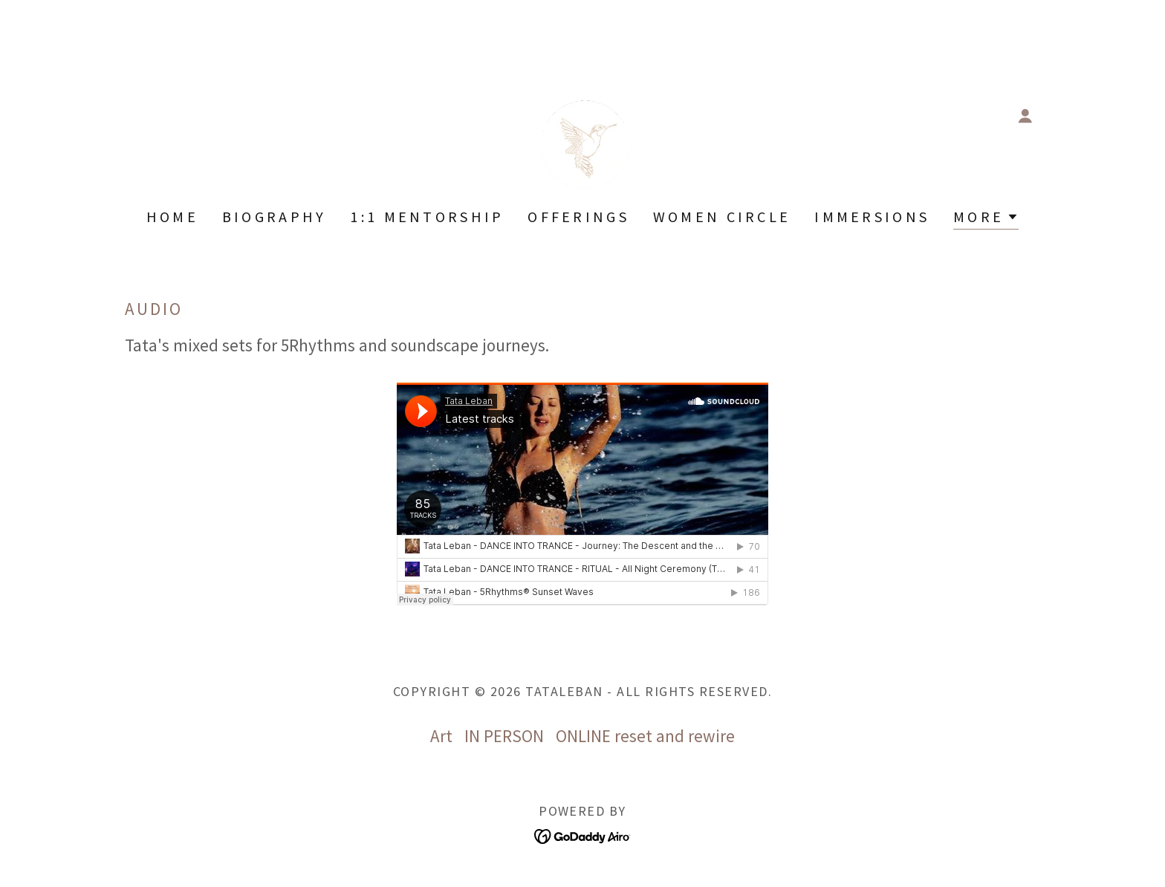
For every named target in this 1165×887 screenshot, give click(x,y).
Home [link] (172, 216)
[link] (582, 114)
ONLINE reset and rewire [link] (645, 736)
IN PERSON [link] (504, 736)
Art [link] (441, 736)
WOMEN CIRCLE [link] (722, 216)
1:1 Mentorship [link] (427, 216)
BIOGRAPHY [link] (274, 216)
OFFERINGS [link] (578, 216)
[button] (1025, 116)
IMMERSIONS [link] (871, 216)
